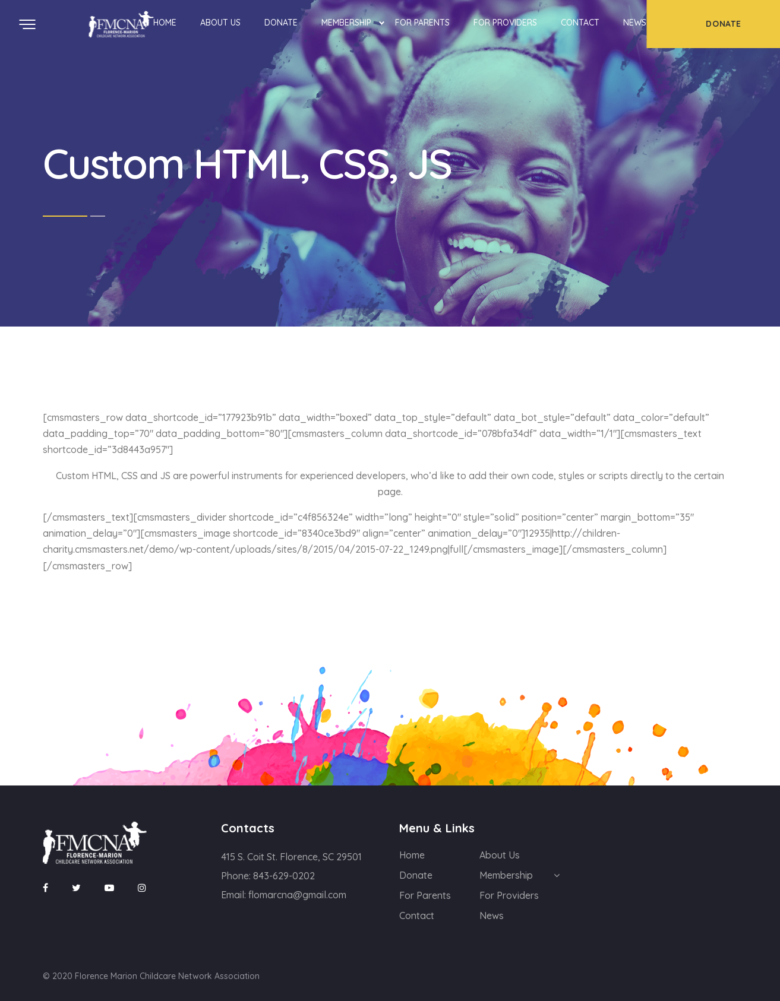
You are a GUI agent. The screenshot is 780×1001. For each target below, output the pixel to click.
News (634, 22)
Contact (580, 22)
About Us (220, 22)
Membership (346, 22)
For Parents (422, 22)
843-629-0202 (284, 876)
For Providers (505, 22)
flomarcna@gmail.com (297, 895)
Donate (281, 22)
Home (164, 22)
